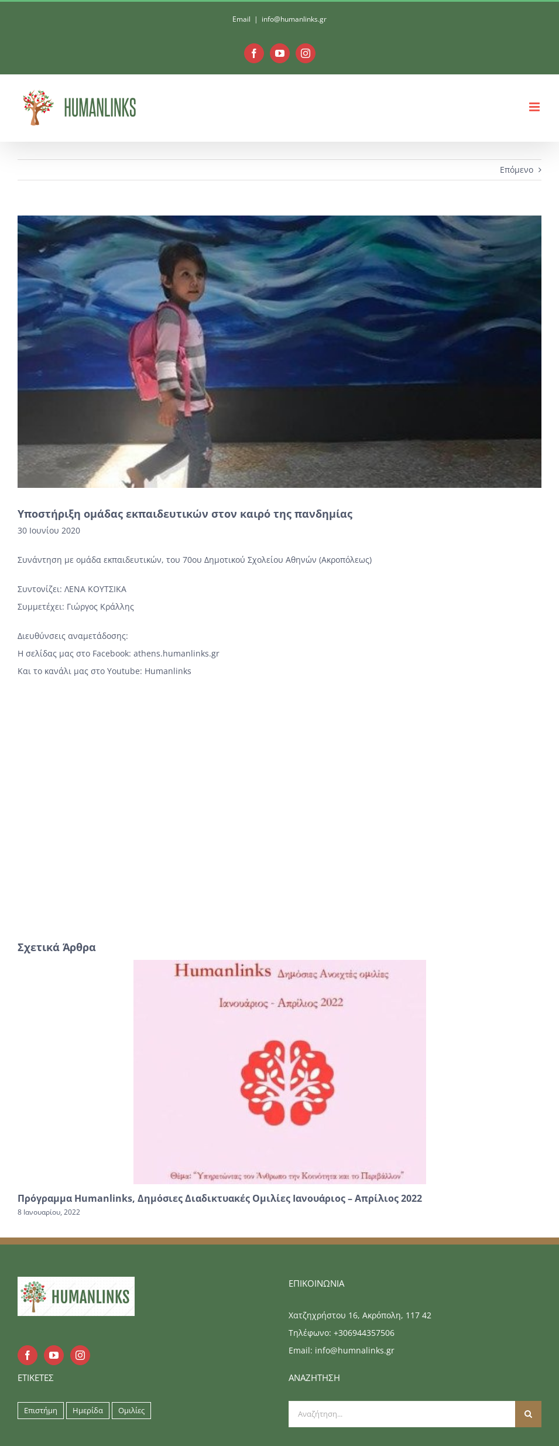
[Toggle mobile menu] (535, 107)
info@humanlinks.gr (294, 19)
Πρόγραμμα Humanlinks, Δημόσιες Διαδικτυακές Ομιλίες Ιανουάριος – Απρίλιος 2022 (220, 1198)
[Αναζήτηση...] (402, 1414)
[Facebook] (27, 1355)
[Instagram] (80, 1355)
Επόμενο (516, 169)
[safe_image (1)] (279, 352)
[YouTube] (54, 1355)
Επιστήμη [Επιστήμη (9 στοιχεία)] (40, 1411)
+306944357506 (364, 1332)
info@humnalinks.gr (355, 1350)
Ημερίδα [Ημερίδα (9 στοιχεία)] (88, 1411)
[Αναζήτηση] (528, 1414)
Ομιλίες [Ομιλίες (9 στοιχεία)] (131, 1411)
